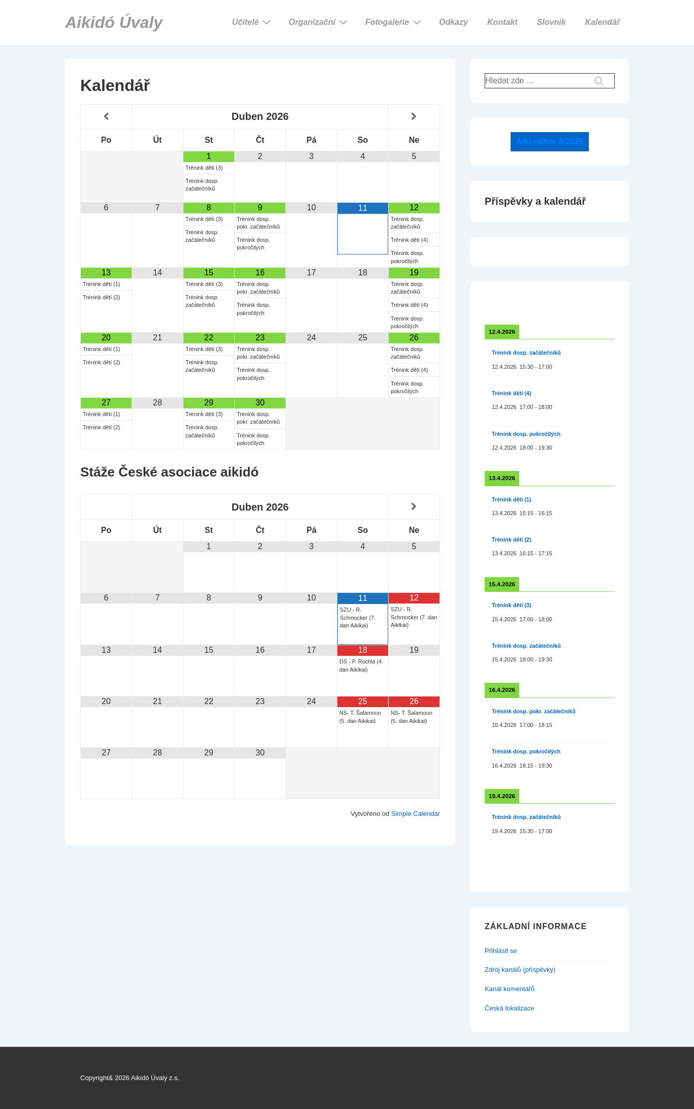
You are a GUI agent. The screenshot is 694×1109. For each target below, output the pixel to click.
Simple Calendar (415, 813)
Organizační (319, 22)
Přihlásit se (501, 951)
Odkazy (453, 22)
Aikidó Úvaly (114, 22)
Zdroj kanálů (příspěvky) (520, 969)
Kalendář (602, 22)
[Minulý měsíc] (106, 116)
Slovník (551, 22)
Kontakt (502, 22)
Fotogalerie (394, 22)
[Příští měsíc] (414, 116)
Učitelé (252, 22)
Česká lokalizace (509, 1008)
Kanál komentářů (509, 989)
